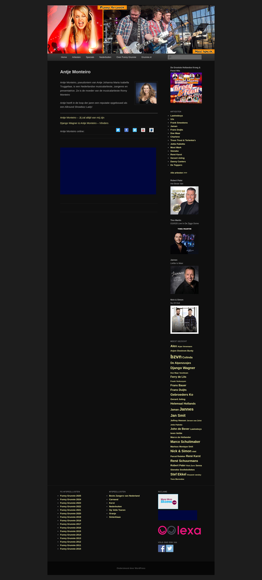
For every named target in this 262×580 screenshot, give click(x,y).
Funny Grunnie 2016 (70, 527)
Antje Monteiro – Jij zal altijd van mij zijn (82, 117)
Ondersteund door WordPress (131, 568)
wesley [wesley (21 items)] (198, 475)
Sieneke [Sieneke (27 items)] (174, 469)
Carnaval (113, 499)
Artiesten (76, 57)
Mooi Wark (175, 147)
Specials (90, 57)
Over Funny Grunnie (126, 57)
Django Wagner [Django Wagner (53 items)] (182, 368)
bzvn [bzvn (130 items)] (176, 356)
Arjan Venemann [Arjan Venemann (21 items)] (185, 346)
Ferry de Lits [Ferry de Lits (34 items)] (178, 376)
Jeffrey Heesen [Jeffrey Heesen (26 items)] (178, 420)
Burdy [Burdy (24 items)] (190, 351)
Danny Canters (178, 161)
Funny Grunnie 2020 (70, 513)
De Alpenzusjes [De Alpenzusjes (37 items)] (180, 363)
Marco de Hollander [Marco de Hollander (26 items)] (180, 437)
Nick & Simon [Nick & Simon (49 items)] (180, 451)
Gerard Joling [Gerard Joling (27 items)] (177, 399)
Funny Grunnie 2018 (70, 520)
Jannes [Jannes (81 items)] (186, 409)
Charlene (175, 137)
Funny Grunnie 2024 (70, 499)
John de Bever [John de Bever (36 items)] (179, 428)
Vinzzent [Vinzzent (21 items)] (190, 475)
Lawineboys (176, 115)
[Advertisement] (108, 171)
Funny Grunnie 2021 (70, 510)
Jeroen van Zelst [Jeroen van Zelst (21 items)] (194, 421)
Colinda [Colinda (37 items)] (187, 357)
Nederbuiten (105, 57)
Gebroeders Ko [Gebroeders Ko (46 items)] (181, 394)
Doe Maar (175, 133)
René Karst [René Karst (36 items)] (193, 456)
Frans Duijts (176, 129)
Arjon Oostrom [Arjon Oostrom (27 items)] (178, 350)
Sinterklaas (115, 517)
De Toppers (176, 165)
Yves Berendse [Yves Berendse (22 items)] (177, 479)
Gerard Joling (177, 158)
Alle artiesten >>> (178, 173)
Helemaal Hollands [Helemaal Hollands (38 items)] (183, 403)
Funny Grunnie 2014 (70, 534)
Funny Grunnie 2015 (70, 531)
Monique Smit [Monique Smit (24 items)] (186, 446)
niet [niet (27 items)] (194, 451)
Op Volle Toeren (117, 510)
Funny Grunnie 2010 (70, 549)
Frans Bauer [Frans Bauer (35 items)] (178, 385)
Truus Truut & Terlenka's (183, 140)
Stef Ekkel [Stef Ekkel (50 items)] (178, 474)
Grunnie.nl (146, 57)
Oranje (112, 513)
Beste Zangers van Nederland (124, 496)
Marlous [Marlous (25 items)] (174, 446)
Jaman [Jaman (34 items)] (174, 409)
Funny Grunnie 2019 (70, 517)
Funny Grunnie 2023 (70, 503)
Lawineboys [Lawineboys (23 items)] (196, 429)
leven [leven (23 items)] (173, 433)
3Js (172, 119)
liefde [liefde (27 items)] (179, 433)
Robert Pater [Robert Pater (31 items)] (178, 465)
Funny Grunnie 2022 (70, 506)
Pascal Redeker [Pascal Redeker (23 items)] (177, 456)
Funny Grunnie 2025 (70, 496)
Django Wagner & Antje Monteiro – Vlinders (84, 123)
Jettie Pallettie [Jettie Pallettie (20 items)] (176, 425)
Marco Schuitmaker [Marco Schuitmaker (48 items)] (185, 441)
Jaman (173, 126)
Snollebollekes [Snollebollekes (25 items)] (187, 469)
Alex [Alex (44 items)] (173, 346)
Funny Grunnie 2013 (70, 538)
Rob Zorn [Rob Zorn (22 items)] (190, 465)
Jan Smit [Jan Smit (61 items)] (177, 415)
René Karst (176, 154)
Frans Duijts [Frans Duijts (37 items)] (178, 389)
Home (64, 57)
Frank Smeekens (179, 122)
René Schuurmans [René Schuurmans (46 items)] (184, 461)
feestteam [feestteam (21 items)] (183, 373)
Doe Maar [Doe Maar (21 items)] (174, 373)
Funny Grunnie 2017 (70, 524)
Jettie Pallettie (177, 144)
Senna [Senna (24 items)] (198, 465)
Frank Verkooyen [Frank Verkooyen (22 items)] (178, 381)
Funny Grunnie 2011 (70, 545)
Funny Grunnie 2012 (70, 542)
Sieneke (174, 151)
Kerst (112, 503)
